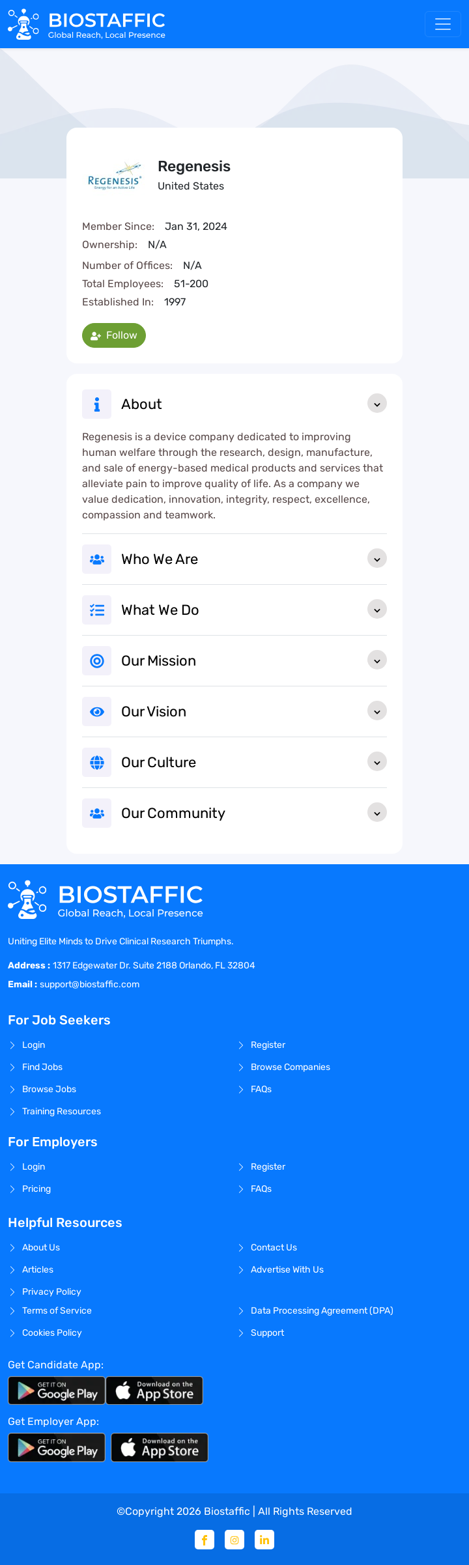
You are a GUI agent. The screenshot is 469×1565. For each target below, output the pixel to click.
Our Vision (254, 710)
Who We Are (254, 558)
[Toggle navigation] (443, 24)
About (254, 403)
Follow (114, 335)
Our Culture (254, 761)
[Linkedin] (264, 1539)
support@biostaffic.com (89, 984)
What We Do (254, 609)
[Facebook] (204, 1539)
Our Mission (254, 660)
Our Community (254, 812)
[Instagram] (234, 1539)
